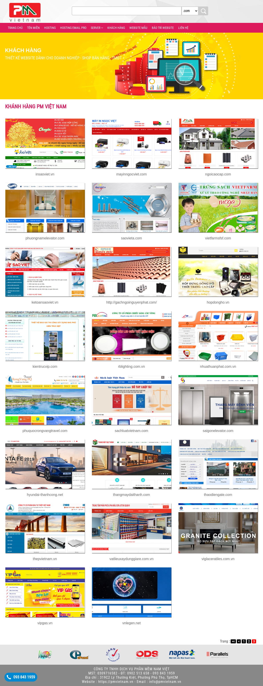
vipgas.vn (45, 623)
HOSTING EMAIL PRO (73, 28)
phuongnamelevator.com (45, 238)
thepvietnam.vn (45, 559)
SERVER (97, 28)
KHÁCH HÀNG (116, 28)
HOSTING (50, 28)
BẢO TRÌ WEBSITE (163, 28)
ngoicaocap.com (218, 174)
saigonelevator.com (218, 431)
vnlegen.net (131, 623)
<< (233, 641)
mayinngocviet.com (131, 174)
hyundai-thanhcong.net (45, 495)
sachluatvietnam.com (131, 431)
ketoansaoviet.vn (45, 302)
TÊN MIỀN (33, 28)
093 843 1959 (24, 677)
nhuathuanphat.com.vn (218, 366)
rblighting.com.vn (131, 366)
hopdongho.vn (218, 302)
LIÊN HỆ (183, 28)
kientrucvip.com (45, 366)
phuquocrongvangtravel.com (45, 431)
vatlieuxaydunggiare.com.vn (131, 559)
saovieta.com (131, 238)
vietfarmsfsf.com (218, 238)
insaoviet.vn (45, 174)
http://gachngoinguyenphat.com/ (131, 302)
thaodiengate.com (218, 495)
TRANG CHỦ (15, 28)
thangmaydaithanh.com (131, 495)
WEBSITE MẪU (138, 28)
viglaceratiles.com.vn (218, 559)
